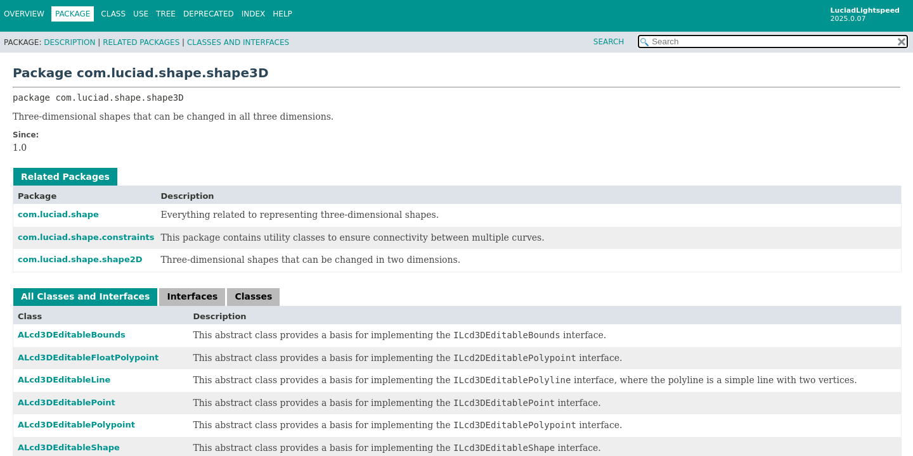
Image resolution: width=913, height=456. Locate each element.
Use (140, 14)
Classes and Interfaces (238, 42)
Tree (166, 14)
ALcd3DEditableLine (64, 379)
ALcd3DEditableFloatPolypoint (88, 357)
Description (69, 42)
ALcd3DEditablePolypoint (76, 424)
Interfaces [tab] (192, 296)
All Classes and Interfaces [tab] (85, 296)
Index (254, 14)
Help (282, 14)
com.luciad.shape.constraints (86, 237)
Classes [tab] (253, 296)
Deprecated (208, 14)
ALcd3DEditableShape (69, 447)
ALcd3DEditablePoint (66, 402)
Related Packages (141, 42)
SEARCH (609, 41)
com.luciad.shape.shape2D (80, 259)
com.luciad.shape (58, 214)
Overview (24, 14)
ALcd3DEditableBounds (72, 334)
